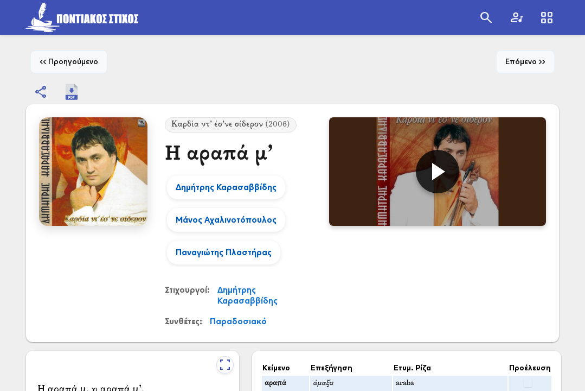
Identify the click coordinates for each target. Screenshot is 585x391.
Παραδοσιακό (238, 321)
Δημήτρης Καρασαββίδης (247, 295)
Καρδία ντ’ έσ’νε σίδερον (230, 125)
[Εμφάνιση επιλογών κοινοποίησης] (41, 92)
